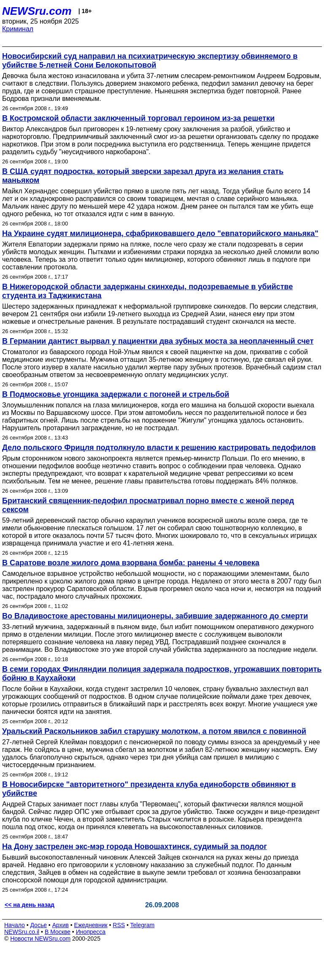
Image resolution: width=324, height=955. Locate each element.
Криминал (17, 29)
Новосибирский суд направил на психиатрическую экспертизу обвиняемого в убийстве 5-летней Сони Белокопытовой (149, 60)
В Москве (57, 931)
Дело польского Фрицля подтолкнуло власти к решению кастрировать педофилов (159, 447)
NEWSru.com (37, 11)
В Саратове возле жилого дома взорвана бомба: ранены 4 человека (130, 563)
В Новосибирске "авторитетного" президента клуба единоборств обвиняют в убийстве (149, 789)
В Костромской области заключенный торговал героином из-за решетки (138, 118)
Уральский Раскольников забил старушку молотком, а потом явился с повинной (154, 731)
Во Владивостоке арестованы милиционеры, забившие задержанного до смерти (155, 616)
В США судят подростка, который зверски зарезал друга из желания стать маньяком (143, 175)
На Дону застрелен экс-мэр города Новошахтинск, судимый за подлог (134, 846)
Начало (14, 925)
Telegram (142, 925)
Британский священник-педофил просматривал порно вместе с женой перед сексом (148, 505)
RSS (119, 925)
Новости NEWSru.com (40, 938)
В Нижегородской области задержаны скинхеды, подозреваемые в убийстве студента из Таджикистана (147, 291)
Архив (60, 925)
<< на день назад (29, 904)
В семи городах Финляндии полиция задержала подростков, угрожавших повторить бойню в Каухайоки (161, 673)
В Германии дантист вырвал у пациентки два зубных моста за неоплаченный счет (157, 341)
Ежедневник (91, 925)
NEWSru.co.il (21, 931)
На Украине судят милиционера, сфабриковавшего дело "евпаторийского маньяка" (160, 233)
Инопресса (91, 931)
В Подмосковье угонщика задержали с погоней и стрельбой (115, 394)
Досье (38, 925)
